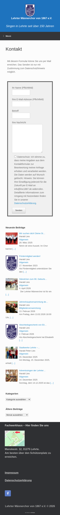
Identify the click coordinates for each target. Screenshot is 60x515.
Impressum (11, 472)
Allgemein (23, 239)
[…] (14, 249)
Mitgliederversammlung (30, 308)
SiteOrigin (33, 512)
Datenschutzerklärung (25, 203)
